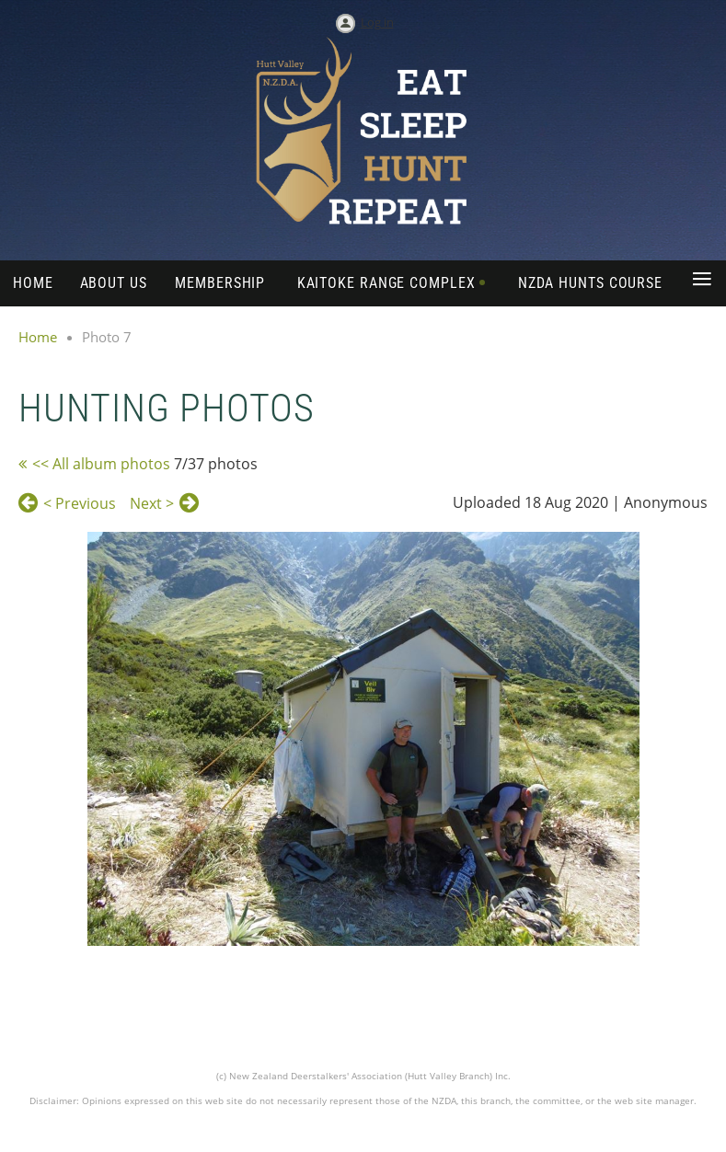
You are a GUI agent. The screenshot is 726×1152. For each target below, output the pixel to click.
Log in (377, 22)
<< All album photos (101, 464)
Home (37, 337)
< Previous (79, 503)
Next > (152, 503)
